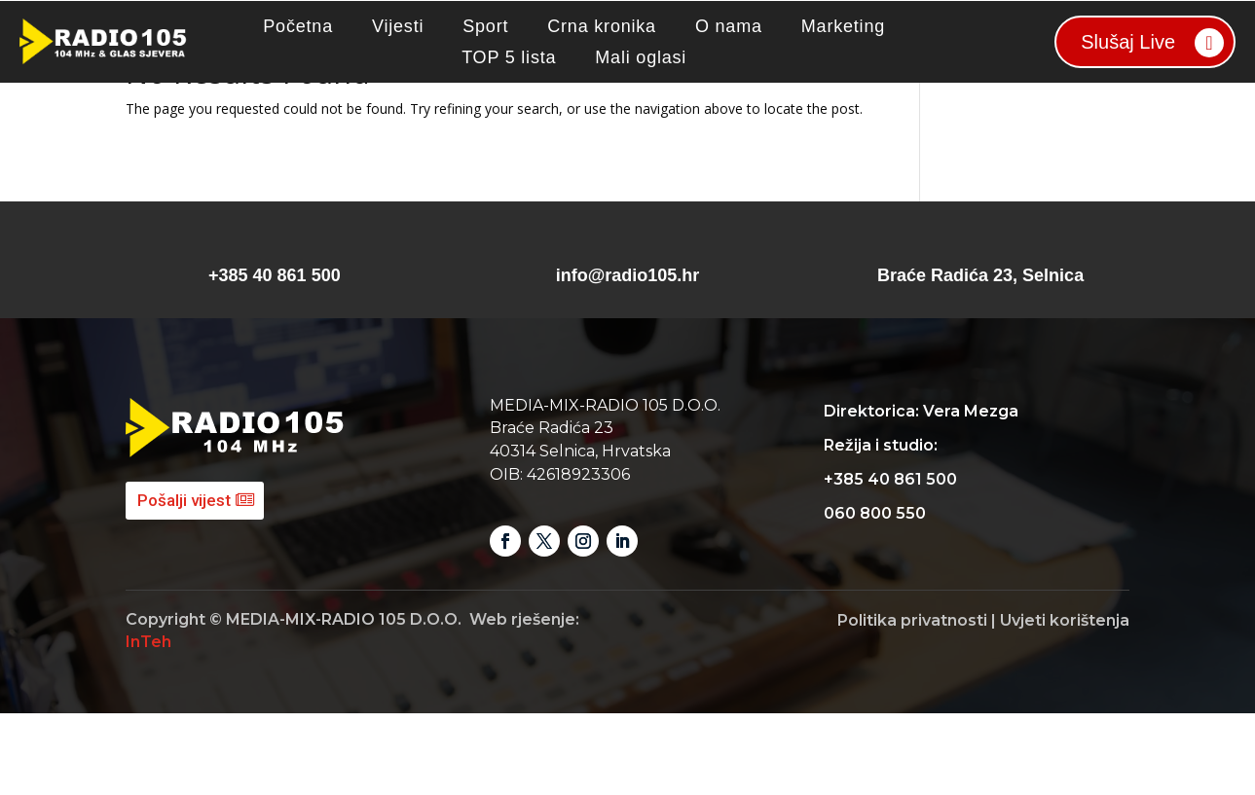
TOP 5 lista (508, 57)
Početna (298, 26)
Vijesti (398, 26)
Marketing (843, 26)
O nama (728, 26)
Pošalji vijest (184, 582)
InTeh (148, 723)
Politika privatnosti (912, 702)
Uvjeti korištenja (1064, 702)
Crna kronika (601, 26)
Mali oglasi (640, 57)
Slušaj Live (1128, 42)
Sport (485, 26)
